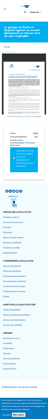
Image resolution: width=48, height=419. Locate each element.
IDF (36, 137)
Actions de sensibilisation (14, 320)
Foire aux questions (11, 358)
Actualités (7, 343)
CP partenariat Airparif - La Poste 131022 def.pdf (24, 116)
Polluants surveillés (11, 247)
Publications (8, 348)
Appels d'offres (10, 368)
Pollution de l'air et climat (14, 291)
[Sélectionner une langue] (36, 12)
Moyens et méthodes (12, 242)
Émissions (7, 232)
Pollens (6, 296)
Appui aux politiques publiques (16, 314)
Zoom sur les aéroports (13, 222)
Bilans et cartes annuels (13, 237)
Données (7, 353)
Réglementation (10, 252)
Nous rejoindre (9, 363)
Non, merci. (18, 415)
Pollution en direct (11, 217)
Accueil (7, 47)
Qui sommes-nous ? (11, 338)
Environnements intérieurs (14, 276)
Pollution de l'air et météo (14, 286)
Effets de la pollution (12, 271)
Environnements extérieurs (14, 281)
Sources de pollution (12, 266)
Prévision (7, 227)
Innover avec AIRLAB (12, 325)
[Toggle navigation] (4, 8)
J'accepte (6, 415)
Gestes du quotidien (11, 309)
